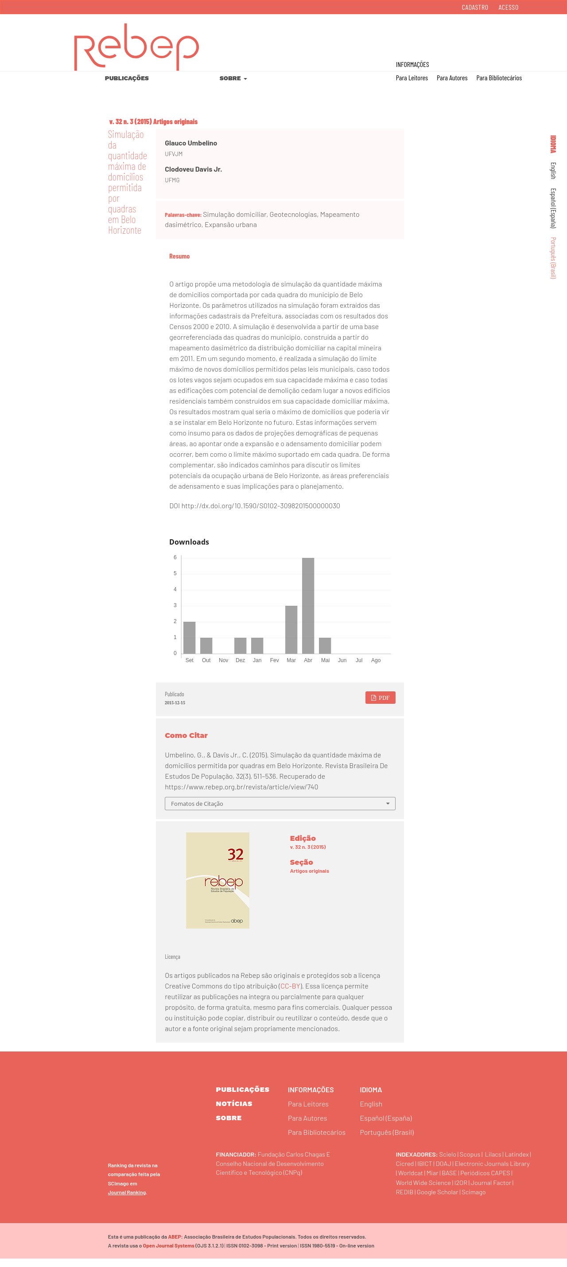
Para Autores (452, 77)
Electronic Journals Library (437, 1171)
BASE (404, 1180)
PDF (383, 698)
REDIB (406, 1199)
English (554, 171)
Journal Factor (500, 1189)
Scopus (473, 1152)
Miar (519, 1171)
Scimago (481, 1199)
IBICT (457, 1161)
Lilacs (498, 1152)
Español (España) (554, 208)
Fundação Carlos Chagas (295, 1152)
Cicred (436, 1161)
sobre (229, 1118)
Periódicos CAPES (443, 1180)
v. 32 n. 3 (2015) (130, 121)
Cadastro (475, 7)
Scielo (448, 1152)
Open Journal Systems (167, 1253)
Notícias (234, 1103)
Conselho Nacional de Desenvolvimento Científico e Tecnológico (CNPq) (275, 1166)
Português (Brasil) (554, 258)
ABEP (174, 1244)
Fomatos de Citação (197, 804)
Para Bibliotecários (499, 77)
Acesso (509, 7)
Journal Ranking (127, 1199)
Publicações (127, 78)
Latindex (409, 1161)
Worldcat (495, 1171)
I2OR (467, 1189)
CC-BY (290, 985)
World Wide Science (426, 1189)
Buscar (522, 36)
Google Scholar (441, 1199)
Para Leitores (412, 77)
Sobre (231, 78)
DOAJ (477, 1161)
